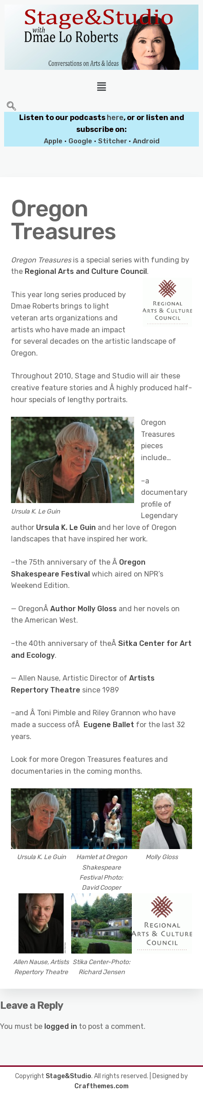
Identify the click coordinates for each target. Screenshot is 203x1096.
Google (80, 141)
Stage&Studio (68, 1076)
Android (146, 141)
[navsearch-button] (11, 107)
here (115, 117)
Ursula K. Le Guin (66, 527)
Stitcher (113, 141)
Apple (53, 141)
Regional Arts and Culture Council (86, 271)
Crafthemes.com (101, 1086)
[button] (101, 86)
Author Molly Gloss (83, 608)
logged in (60, 1026)
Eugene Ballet (109, 724)
